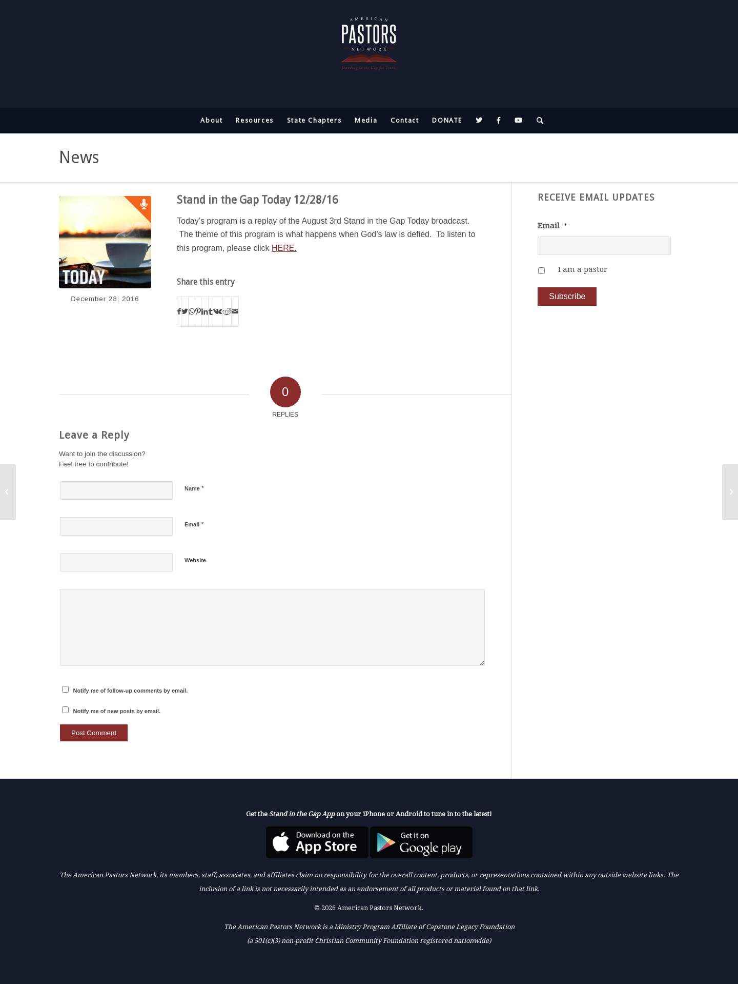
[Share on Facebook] (179, 311)
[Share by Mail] (235, 311)
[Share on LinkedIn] (204, 311)
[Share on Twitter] (184, 311)
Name (194, 488)
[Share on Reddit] (226, 311)
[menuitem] (211, 120)
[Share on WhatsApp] (192, 311)
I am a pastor (582, 269)
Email (193, 524)
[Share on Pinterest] (198, 311)
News (79, 157)
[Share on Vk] (217, 311)
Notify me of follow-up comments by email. (130, 690)
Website (195, 560)
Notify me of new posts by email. (117, 711)
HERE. (284, 248)
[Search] (537, 120)
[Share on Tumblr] (211, 311)
